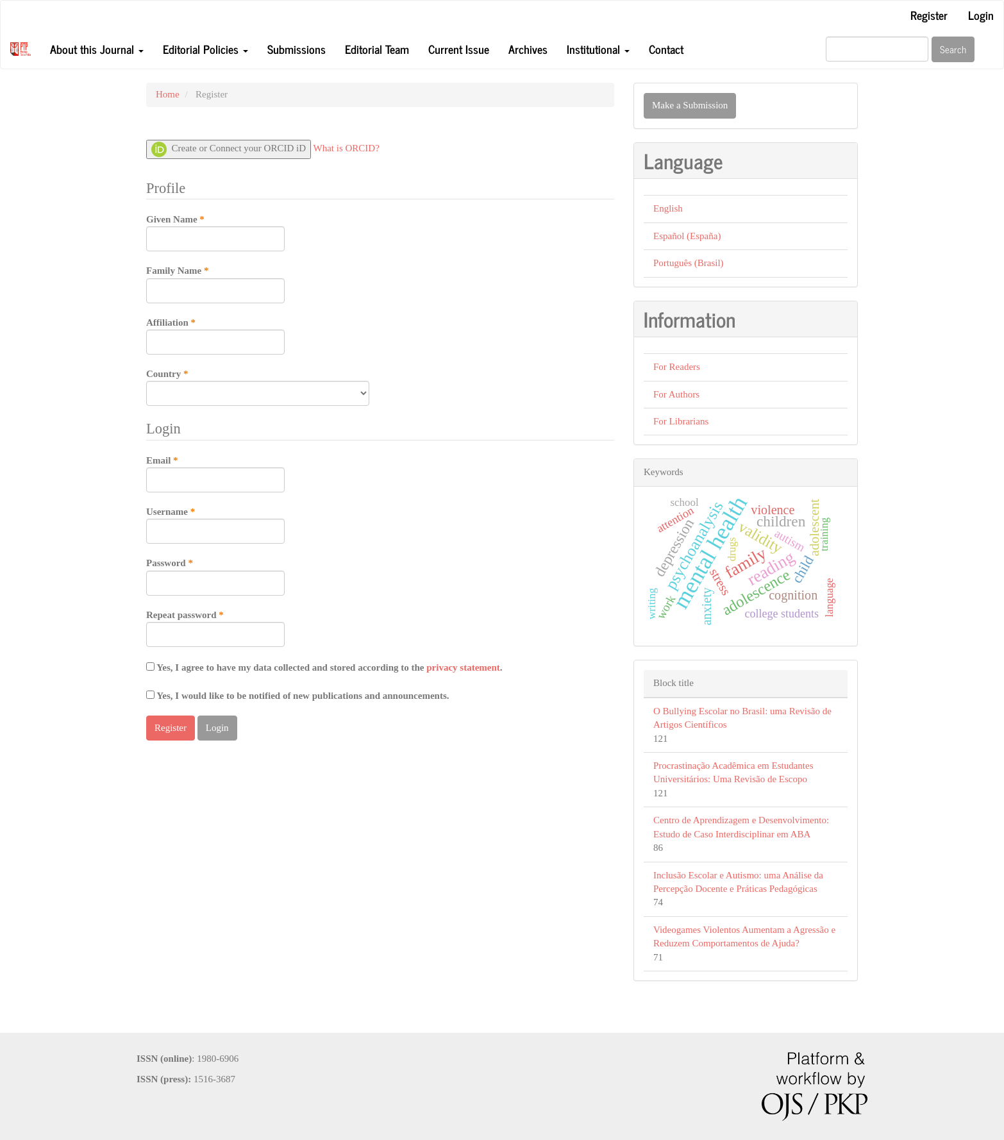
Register (929, 14)
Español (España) (687, 236)
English (668, 208)
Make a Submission (690, 105)
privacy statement (463, 667)
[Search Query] (877, 49)
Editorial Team (377, 48)
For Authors (676, 394)
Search (953, 49)
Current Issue (458, 48)
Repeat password (215, 627)
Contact (666, 48)
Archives (528, 48)
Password (215, 576)
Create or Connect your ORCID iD (228, 149)
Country (257, 386)
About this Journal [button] (97, 48)
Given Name (215, 232)
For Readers (676, 367)
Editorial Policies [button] (205, 48)
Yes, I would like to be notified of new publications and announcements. (297, 696)
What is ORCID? (347, 148)
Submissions (296, 48)
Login (981, 14)
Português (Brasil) (688, 263)
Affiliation (215, 335)
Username (215, 524)
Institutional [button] (598, 48)
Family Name (215, 283)
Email (215, 473)
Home (168, 94)
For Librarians (680, 421)
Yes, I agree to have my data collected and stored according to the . (324, 667)
